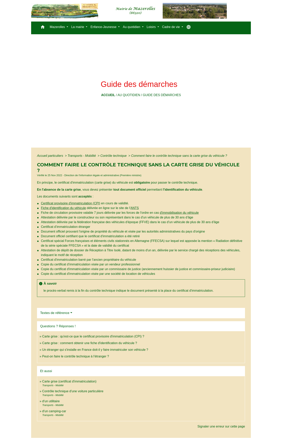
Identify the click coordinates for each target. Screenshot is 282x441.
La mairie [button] (78, 27)
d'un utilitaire (51, 401)
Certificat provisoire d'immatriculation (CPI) (70, 203)
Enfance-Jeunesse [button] (103, 27)
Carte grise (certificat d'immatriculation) (69, 381)
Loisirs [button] (152, 27)
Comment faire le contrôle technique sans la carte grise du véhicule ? (179, 155)
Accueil (108, 95)
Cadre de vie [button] (171, 27)
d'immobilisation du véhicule (179, 212)
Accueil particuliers (50, 155)
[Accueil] (129, 11)
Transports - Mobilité (82, 155)
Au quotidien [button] (132, 27)
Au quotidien (129, 95)
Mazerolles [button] (58, 27)
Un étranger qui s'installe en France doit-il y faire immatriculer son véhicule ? (95, 349)
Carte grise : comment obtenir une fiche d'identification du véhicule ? (89, 343)
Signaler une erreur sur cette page (221, 426)
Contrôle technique (113, 155)
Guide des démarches (162, 95)
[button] (42, 28)
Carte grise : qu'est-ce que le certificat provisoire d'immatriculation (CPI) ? (93, 336)
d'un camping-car (54, 411)
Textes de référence (54, 313)
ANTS (134, 208)
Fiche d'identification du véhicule (63, 208)
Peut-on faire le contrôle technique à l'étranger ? (75, 356)
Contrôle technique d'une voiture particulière (72, 391)
